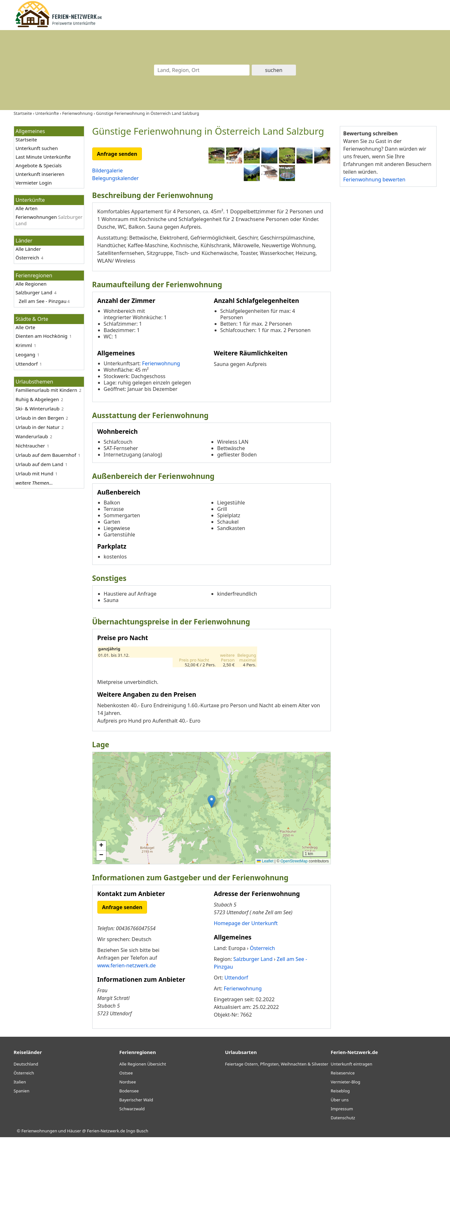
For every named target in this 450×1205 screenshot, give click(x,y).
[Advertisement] (388, 291)
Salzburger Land (34, 292)
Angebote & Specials (39, 165)
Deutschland (26, 1132)
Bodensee (129, 1159)
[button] (212, 869)
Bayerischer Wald (136, 1168)
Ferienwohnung (161, 431)
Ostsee (126, 1141)
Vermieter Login (34, 182)
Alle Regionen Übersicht (142, 1132)
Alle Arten (27, 208)
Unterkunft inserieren (40, 174)
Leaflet (265, 929)
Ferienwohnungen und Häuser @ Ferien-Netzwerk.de (73, 1199)
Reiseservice (343, 1141)
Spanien (21, 1159)
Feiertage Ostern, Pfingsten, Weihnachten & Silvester (276, 1132)
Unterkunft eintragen (351, 1132)
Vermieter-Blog (345, 1150)
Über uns (340, 1168)
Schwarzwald (132, 1177)
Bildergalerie (107, 170)
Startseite (26, 139)
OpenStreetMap (294, 929)
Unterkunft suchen (37, 148)
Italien (20, 1150)
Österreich (27, 257)
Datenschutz (343, 1186)
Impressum (342, 1177)
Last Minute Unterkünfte (43, 157)
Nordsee (127, 1150)
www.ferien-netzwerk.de (126, 1033)
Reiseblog (340, 1159)
